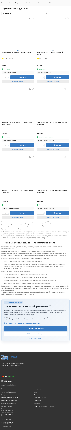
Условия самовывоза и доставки (27, 323)
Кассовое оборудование (8, 403)
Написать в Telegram (35, 334)
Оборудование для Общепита (10, 397)
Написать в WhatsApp (35, 328)
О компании (37, 400)
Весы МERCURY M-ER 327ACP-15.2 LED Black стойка (51, 53)
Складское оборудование (9, 400)
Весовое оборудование (16, 3)
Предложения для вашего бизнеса (44, 406)
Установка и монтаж (40, 397)
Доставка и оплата (39, 395)
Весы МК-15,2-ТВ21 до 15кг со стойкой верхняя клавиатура (52, 123)
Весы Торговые (30, 3)
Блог (35, 392)
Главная (3, 3)
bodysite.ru (13, 385)
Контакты (8, 323)
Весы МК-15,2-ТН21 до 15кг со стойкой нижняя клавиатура (52, 191)
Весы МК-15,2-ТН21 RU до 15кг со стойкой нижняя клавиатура (17, 191)
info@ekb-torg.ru (35, 338)
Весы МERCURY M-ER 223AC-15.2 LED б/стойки (16, 52)
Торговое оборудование (8, 392)
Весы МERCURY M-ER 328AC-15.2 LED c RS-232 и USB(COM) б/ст (17, 123)
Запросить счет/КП (18, 81)
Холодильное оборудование (9, 395)
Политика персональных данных (7, 381)
